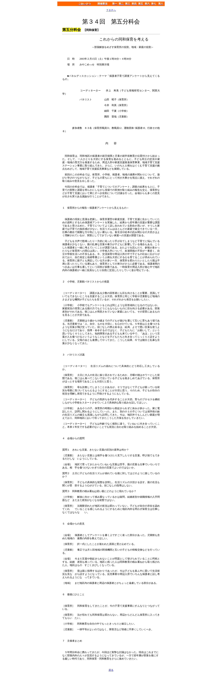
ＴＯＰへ (111, 10)
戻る (111, 670)
